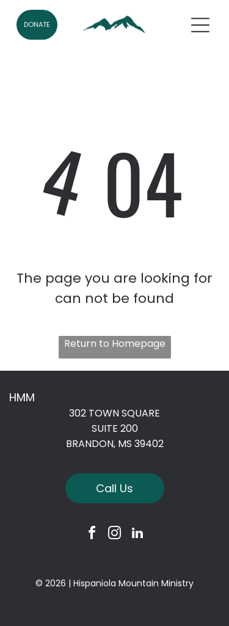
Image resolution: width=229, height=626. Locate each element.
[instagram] (115, 534)
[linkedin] (137, 534)
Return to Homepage (114, 344)
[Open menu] (200, 25)
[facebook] (92, 534)
